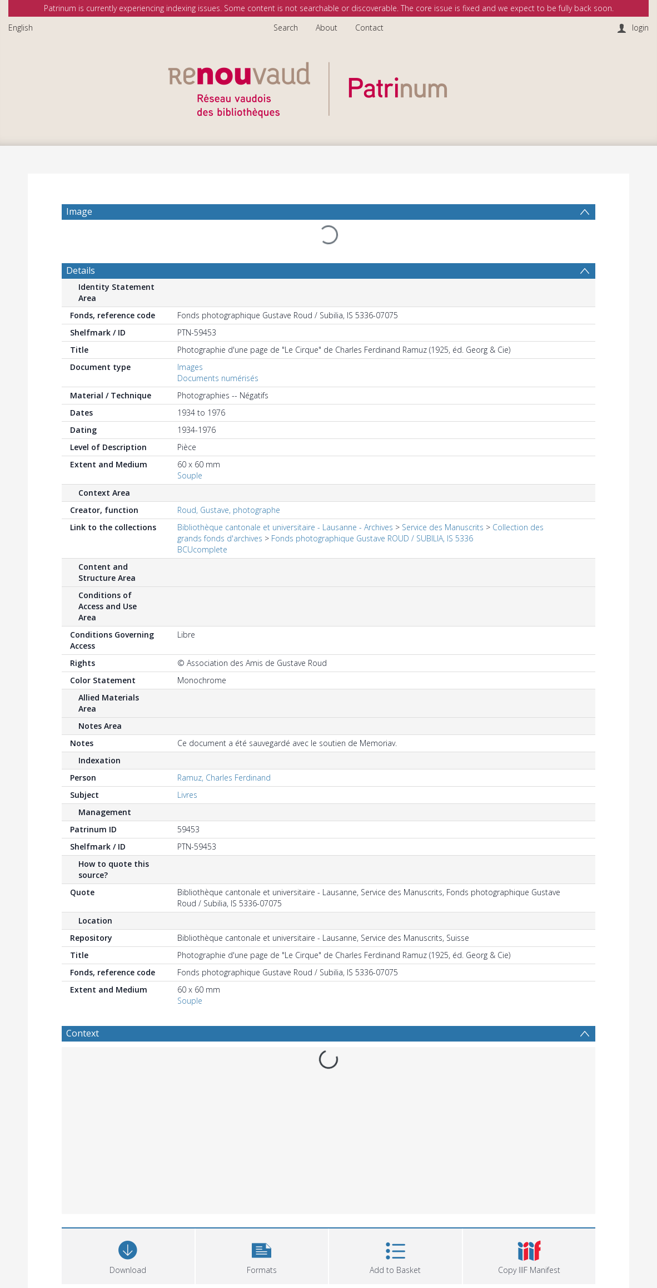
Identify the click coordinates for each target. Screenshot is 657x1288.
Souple (189, 475)
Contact (369, 27)
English (20, 27)
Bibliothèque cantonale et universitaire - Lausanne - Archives (285, 527)
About (326, 27)
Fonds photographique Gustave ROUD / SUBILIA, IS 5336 (372, 538)
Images (190, 367)
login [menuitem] (640, 27)
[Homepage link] (328, 87)
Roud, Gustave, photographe (228, 510)
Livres (187, 794)
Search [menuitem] (285, 27)
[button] (262, 1254)
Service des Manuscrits (443, 527)
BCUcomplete (202, 549)
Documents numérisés (217, 378)
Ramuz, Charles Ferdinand (224, 777)
